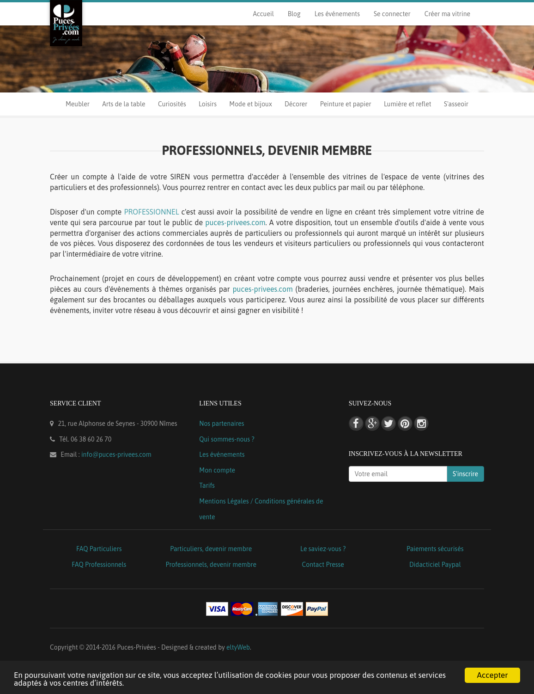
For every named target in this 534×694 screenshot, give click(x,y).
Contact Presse (323, 564)
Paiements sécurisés (435, 549)
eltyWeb (238, 647)
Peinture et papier (345, 104)
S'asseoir (456, 104)
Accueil (263, 14)
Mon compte (217, 470)
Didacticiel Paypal (435, 564)
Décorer (296, 104)
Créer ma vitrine (447, 14)
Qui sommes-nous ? (226, 439)
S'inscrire (465, 474)
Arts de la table (123, 104)
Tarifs (207, 485)
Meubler (78, 104)
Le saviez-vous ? (323, 549)
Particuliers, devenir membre (211, 549)
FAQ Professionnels (99, 564)
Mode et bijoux (250, 104)
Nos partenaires (221, 423)
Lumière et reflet (407, 104)
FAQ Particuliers (99, 549)
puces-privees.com (235, 222)
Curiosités (172, 104)
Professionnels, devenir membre (211, 564)
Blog (294, 14)
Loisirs (208, 104)
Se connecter (392, 14)
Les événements (337, 14)
